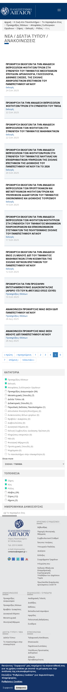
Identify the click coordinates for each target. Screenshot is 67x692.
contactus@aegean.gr (17, 552)
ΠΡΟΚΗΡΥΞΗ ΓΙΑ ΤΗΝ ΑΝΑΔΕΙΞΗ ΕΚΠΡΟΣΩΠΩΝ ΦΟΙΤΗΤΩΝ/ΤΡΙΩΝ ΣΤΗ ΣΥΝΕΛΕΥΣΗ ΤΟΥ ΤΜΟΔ (33, 104)
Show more (7, 458)
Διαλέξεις (32, 602)
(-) (5, 512)
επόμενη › (14, 359)
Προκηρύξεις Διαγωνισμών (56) (23, 391)
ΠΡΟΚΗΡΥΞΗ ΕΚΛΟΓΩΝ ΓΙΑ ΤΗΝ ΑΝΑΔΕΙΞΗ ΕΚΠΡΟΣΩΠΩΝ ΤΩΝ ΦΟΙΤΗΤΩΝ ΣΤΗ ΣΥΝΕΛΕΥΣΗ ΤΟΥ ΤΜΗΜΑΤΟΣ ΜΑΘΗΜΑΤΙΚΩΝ (32, 128)
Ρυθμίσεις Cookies (12, 681)
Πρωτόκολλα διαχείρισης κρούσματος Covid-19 (48, 583)
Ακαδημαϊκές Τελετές (37, 598)
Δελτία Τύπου (9, 637)
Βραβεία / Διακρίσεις (12, 609)
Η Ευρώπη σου (44, 563)
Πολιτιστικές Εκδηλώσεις (38, 619)
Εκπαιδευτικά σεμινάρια (38, 611)
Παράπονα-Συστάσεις (37, 646)
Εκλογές (30, 28)
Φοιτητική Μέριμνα (11, 622)
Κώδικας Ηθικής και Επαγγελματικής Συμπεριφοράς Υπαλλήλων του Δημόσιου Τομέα (49, 573)
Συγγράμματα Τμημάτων (48, 559)
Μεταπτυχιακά (9, 618)
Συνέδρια (32, 624)
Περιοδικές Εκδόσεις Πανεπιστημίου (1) (26, 407)
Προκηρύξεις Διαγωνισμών (8, 599)
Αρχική (7, 22)
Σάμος (20, 28)
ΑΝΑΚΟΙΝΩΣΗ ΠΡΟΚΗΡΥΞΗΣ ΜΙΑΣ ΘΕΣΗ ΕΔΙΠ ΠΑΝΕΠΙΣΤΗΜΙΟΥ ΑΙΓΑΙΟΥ (32, 311)
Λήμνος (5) (13, 500)
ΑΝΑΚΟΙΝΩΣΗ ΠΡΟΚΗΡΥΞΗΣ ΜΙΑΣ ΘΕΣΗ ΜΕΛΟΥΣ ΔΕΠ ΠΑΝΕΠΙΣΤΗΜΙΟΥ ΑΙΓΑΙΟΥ (29, 332)
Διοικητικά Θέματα (11, 613)
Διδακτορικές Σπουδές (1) (20, 403)
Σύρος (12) (13, 496)
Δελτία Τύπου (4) (16, 399)
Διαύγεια (41, 551)
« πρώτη (8, 354)
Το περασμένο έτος (52, 22)
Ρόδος (39, 28)
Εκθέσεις (31, 607)
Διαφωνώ (21, 687)
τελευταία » (28, 359)
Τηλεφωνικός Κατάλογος (38, 637)
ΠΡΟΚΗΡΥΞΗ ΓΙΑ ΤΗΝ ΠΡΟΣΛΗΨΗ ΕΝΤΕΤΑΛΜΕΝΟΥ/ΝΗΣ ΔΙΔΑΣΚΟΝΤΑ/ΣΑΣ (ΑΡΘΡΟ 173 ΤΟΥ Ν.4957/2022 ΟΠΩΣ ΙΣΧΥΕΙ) (31, 287)
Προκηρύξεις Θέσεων (17, 25)
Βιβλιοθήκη (42, 527)
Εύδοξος (41, 555)
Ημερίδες (32, 615)
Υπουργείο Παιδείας (46, 546)
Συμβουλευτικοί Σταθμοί (48, 538)
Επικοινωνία (33, 642)
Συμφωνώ (8, 687)
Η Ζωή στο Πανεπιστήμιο (26, 22)
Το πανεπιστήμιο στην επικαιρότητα (12, 643)
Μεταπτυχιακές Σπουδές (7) (21, 395)
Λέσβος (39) (13, 492)
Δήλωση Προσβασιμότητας (36, 658)
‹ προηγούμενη (23, 354)
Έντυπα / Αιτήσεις (45, 542)
